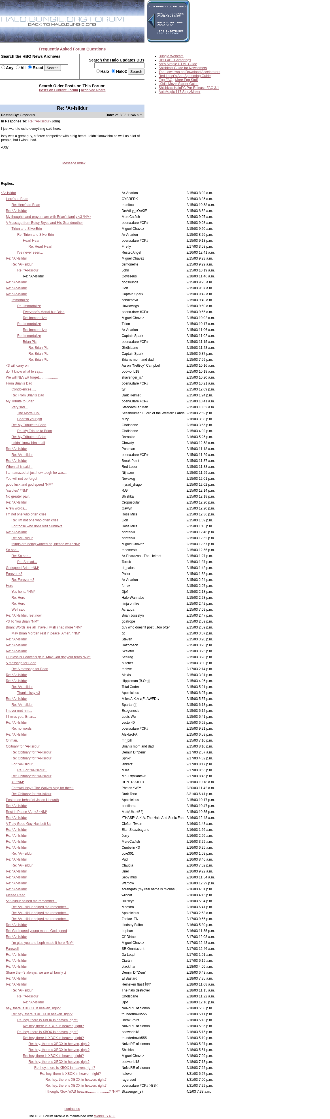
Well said (18, 609)
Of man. (12, 740)
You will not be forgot (21, 479)
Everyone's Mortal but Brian (44, 312)
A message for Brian (21, 663)
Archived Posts (93, 90)
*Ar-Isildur (8, 193)
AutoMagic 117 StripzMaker (179, 92)
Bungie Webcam (171, 56)
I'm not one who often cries (26, 514)
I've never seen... (30, 252)
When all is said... (19, 467)
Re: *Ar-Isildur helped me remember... (40, 907)
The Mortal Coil (28, 413)
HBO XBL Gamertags (175, 60)
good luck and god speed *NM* (29, 485)
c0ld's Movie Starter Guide (178, 84)
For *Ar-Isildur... (23, 764)
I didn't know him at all (28, 443)
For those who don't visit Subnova (37, 526)
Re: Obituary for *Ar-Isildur (32, 752)
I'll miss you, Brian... (21, 717)
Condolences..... (24, 389)
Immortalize (20, 300)
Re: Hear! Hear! (40, 247)
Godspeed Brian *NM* (22, 568)
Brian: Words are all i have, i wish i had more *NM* (44, 627)
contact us (72, 1109)
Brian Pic (30, 342)
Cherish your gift (29, 419)
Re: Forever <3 (23, 580)
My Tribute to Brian (20, 401)
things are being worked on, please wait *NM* (46, 544)
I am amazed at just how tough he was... (36, 473)
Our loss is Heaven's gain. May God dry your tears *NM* (48, 657)
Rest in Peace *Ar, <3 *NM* (26, 812)
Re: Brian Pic (38, 348)
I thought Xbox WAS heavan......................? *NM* (83, 1091)
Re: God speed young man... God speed (36, 931)
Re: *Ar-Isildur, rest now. (24, 615)
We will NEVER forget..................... (32, 377)
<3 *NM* (18, 782)
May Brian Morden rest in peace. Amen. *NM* (46, 633)
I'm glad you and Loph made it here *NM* (43, 943)
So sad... (12, 550)
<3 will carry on (17, 366)
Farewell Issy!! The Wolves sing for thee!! (43, 788)
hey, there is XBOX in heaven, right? (33, 1008)
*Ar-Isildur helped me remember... (31, 901)
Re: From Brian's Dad (28, 395)
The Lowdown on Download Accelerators (189, 72)
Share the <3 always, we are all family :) (36, 972)
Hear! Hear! (32, 241)
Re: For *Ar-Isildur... (32, 770)
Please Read (15, 895)
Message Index (73, 163)
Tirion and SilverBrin (26, 229)
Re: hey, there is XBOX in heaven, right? (42, 1014)
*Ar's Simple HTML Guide (178, 64)
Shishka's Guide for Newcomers (183, 68)
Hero (9, 586)
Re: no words (22, 729)
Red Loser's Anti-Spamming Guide (185, 76)
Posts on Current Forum (58, 90)
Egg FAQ (166, 80)
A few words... (16, 508)
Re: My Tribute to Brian (29, 425)
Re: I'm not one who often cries (35, 520)
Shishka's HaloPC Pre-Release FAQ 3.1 (189, 88)
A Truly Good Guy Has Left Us (28, 824)
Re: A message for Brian (30, 669)
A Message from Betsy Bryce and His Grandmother (44, 223)
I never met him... (19, 711)
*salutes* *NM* (17, 490)
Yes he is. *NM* (23, 592)
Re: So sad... (21, 556)
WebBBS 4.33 (104, 1116)
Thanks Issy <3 (28, 693)
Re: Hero (18, 598)
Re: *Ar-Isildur (39, 121)
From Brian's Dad (19, 383)
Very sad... (20, 407)
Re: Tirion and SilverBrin (35, 235)
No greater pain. (18, 496)
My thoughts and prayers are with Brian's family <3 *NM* (48, 217)
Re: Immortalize (29, 306)
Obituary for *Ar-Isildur (23, 746)
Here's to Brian (17, 199)
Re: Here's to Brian (26, 205)
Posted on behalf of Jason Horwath (32, 800)
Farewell (12, 949)
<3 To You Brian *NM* (22, 621)
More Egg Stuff (186, 80)
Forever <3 (14, 574)
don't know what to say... (24, 371)
